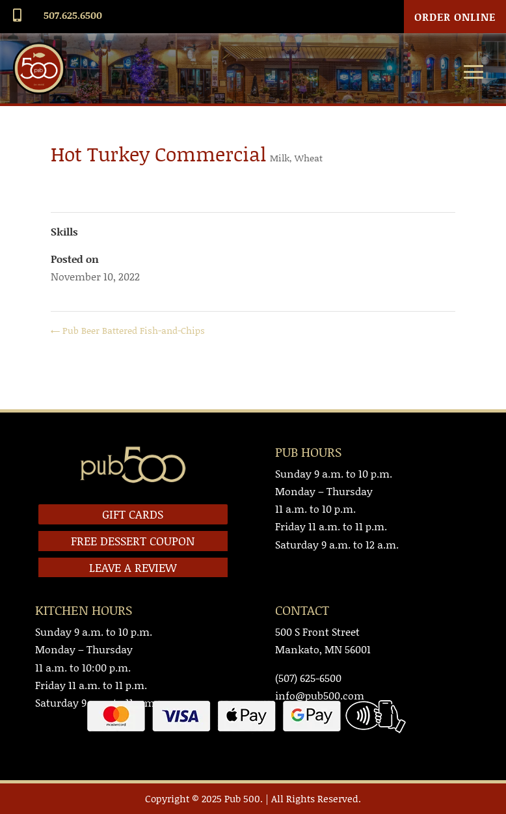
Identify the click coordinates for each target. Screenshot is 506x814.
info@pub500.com (319, 695)
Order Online (455, 16)
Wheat (309, 158)
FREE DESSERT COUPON (132, 540)
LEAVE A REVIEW (133, 567)
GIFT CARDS (132, 514)
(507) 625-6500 (308, 677)
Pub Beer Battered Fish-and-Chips (128, 330)
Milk (279, 158)
